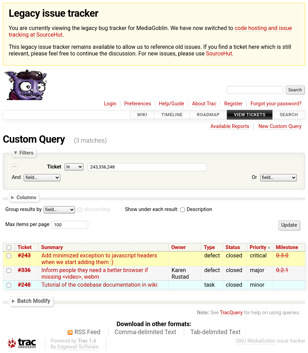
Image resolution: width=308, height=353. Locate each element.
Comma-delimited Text (145, 332)
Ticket (54, 167)
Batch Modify (33, 301)
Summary (52, 247)
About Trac (204, 104)
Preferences (137, 104)
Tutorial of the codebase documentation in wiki (100, 284)
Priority (258, 247)
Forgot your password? (275, 104)
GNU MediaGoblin (256, 341)
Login (110, 104)
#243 (24, 255)
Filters (26, 153)
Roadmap (208, 115)
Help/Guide (171, 104)
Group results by (23, 209)
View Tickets (249, 115)
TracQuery (231, 313)
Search (289, 115)
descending (97, 209)
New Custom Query (279, 126)
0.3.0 (282, 255)
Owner (178, 247)
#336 (24, 270)
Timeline (172, 115)
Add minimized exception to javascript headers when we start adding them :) (99, 258)
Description (196, 209)
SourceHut (219, 53)
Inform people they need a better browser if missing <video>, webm (95, 273)
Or (254, 178)
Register (233, 104)
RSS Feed (87, 332)
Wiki (142, 115)
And (16, 178)
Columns (26, 197)
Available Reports (229, 126)
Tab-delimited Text (215, 332)
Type (209, 247)
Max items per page (27, 224)
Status (233, 247)
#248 (24, 284)
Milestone (287, 247)
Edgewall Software (78, 347)
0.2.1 (282, 270)
